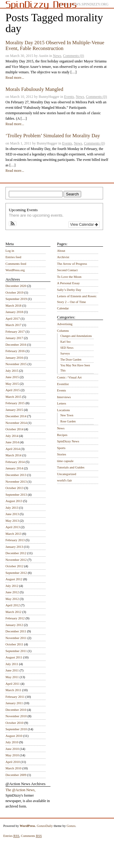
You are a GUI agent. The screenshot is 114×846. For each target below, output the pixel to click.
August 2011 (13, 657)
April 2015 (12, 390)
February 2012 (15, 618)
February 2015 (15, 403)
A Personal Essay (68, 283)
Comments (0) (73, 56)
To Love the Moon (69, 276)
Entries (11, 836)
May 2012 (12, 599)
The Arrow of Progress (72, 263)
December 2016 (15, 344)
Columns (63, 330)
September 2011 (16, 651)
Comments (31, 836)
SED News (67, 347)
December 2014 (15, 416)
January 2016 (14, 357)
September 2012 (16, 573)
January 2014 (14, 468)
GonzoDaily (45, 826)
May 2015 (12, 383)
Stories (61, 454)
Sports (61, 448)
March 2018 (13, 305)
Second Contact (67, 270)
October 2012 (14, 566)
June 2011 (12, 670)
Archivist (63, 257)
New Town (67, 415)
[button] (12, 223)
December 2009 (15, 775)
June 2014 (12, 442)
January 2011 (14, 703)
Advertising (65, 324)
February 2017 (15, 331)
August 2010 (13, 736)
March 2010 (13, 768)
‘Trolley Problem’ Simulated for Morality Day (52, 135)
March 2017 (13, 325)
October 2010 (14, 722)
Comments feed (15, 263)
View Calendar (84, 224)
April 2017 (12, 318)
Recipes (62, 435)
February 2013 (15, 540)
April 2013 (12, 527)
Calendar (63, 308)
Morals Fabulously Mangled (34, 89)
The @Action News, (20, 790)
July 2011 (11, 664)
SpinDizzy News (68, 441)
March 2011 (13, 690)
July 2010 (11, 742)
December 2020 (15, 286)
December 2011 (15, 631)
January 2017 (14, 338)
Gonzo (71, 826)
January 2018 (14, 312)
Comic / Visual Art (69, 377)
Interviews (64, 397)
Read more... (14, 77)
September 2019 (16, 299)
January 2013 (14, 546)
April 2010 (12, 762)
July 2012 (11, 586)
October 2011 (14, 644)
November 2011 (15, 638)
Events (69, 97)
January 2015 (14, 409)
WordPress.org (15, 270)
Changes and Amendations (76, 336)
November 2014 (16, 423)
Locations (63, 410)
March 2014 (13, 455)
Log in (9, 250)
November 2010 (16, 716)
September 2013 (16, 494)
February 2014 (15, 462)
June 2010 (12, 749)
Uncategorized (66, 474)
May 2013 (12, 520)
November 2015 (16, 364)
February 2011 (15, 696)
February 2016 (15, 351)
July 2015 (11, 370)
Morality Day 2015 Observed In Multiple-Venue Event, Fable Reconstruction (54, 45)
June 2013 (12, 514)
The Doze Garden (70, 359)
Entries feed (13, 257)
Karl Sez (65, 341)
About (61, 250)
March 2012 (13, 612)
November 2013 (16, 481)
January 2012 (14, 625)
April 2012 (12, 605)
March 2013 (13, 533)
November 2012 (16, 559)
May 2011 (12, 677)
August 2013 (13, 501)
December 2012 (15, 553)
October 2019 (14, 292)
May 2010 (12, 755)
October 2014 (14, 429)
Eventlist (63, 384)
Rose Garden (68, 421)
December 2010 (15, 709)
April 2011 (12, 683)
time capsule (65, 461)
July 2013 (11, 507)
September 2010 (16, 729)
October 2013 (14, 488)
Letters (61, 403)
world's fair (64, 480)
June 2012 (12, 592)
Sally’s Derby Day (69, 289)
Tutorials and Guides (71, 467)
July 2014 (11, 436)
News (57, 56)
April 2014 (12, 449)
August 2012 (13, 579)
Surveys (65, 353)
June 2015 (12, 377)
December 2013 (15, 475)
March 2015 (13, 396)
